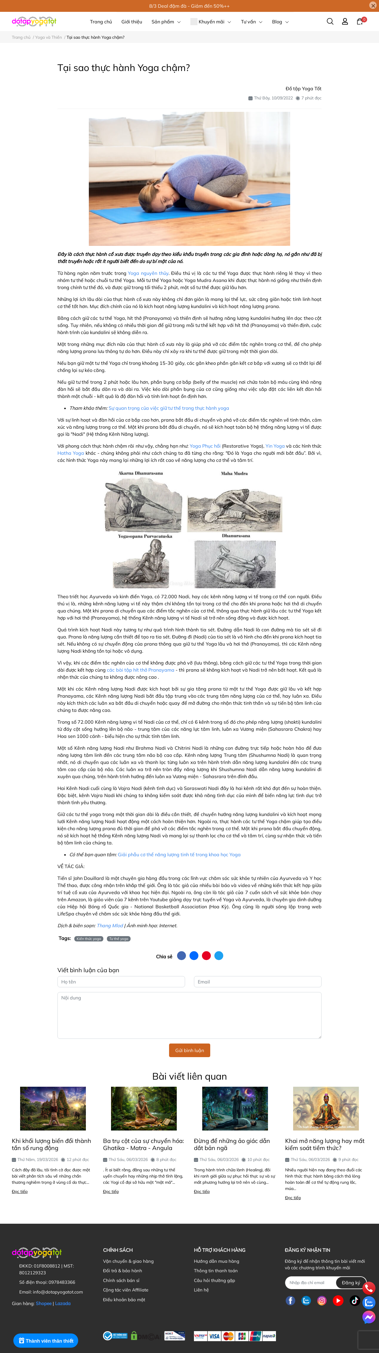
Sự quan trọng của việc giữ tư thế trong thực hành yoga (169, 408)
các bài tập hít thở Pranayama (140, 670)
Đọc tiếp (20, 1191)
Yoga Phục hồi (205, 446)
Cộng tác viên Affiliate (125, 1290)
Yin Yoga (275, 446)
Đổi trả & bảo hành (122, 1270)
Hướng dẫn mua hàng (216, 1261)
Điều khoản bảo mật (124, 1299)
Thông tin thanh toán (216, 1270)
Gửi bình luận (189, 1050)
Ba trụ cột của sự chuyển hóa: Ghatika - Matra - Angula (143, 1144)
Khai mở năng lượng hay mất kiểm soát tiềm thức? (324, 1144)
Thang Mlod (110, 925)
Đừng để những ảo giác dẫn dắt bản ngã (232, 1144)
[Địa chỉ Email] (326, 1282)
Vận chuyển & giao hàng (128, 1261)
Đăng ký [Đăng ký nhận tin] (351, 1283)
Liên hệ (201, 1290)
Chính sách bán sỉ (121, 1280)
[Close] (373, 5)
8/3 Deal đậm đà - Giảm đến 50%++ (189, 6)
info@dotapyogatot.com (58, 1292)
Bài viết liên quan (189, 1076)
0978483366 (62, 1282)
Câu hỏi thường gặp (214, 1280)
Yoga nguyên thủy (148, 273)
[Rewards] (45, 1340)
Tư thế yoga (118, 938)
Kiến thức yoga (89, 938)
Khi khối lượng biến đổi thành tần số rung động (51, 1144)
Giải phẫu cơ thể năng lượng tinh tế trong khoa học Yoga (179, 854)
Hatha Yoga (70, 453)
